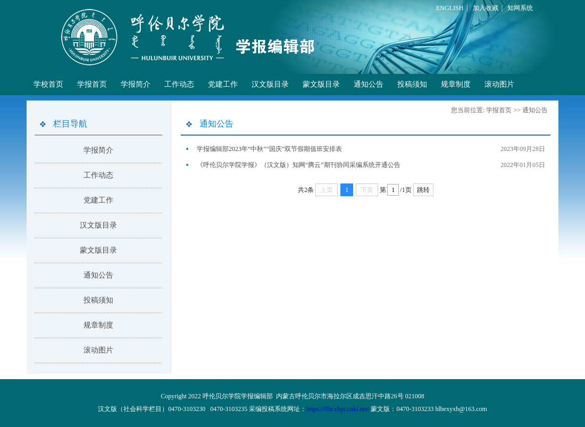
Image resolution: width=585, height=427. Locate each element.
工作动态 (179, 84)
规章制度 (456, 84)
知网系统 (520, 8)
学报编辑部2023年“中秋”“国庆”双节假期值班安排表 (269, 149)
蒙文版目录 (321, 84)
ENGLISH (449, 8)
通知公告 (368, 84)
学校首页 (48, 84)
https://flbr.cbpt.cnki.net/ (337, 409)
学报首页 (92, 84)
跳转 (423, 190)
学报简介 (136, 84)
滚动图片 (499, 84)
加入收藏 (485, 8)
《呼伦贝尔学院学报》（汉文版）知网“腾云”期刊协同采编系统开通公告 (298, 165)
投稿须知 (412, 84)
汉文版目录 (270, 84)
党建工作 (223, 84)
